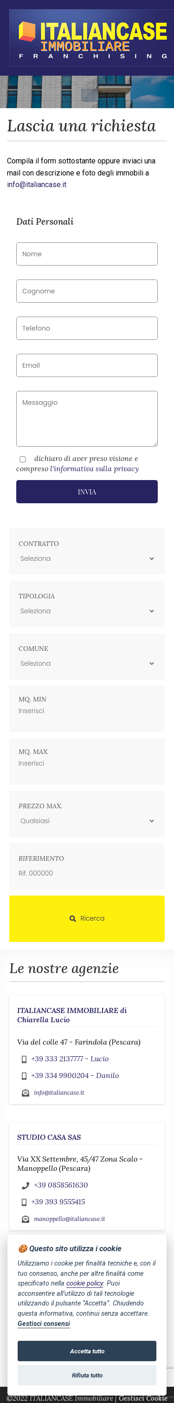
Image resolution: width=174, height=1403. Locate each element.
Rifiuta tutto (87, 1375)
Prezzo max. (40, 806)
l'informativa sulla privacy (94, 468)
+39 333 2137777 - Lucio (70, 1058)
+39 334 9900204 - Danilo (75, 1075)
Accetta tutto (87, 1351)
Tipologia (37, 596)
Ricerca (87, 918)
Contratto (39, 543)
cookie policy (84, 1283)
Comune (33, 648)
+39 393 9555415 (58, 1201)
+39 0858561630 (61, 1184)
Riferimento (41, 858)
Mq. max (33, 751)
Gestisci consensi (44, 1324)
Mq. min (32, 699)
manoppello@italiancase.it (69, 1219)
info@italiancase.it (36, 184)
